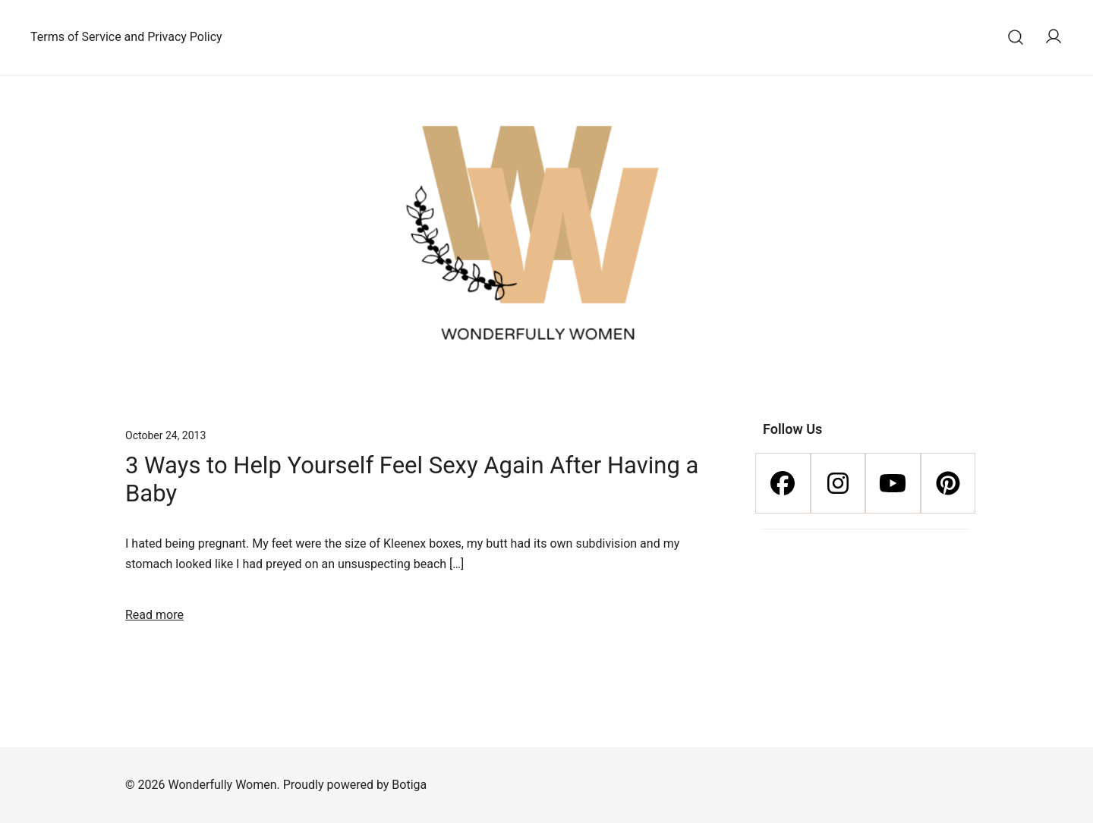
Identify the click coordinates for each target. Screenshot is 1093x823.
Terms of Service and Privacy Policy (126, 37)
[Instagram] (838, 483)
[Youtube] (893, 483)
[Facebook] (783, 483)
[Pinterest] (948, 483)
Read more (154, 615)
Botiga (409, 784)
